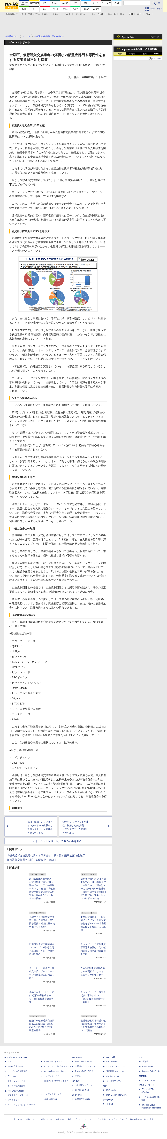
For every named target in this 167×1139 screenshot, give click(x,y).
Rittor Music (77, 1057)
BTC (122, 14)
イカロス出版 (109, 1057)
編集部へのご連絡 (63, 1119)
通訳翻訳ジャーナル (115, 1071)
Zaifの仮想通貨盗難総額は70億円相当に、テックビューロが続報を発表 (93, 971)
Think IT (11, 1061)
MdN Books (111, 1090)
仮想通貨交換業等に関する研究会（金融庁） (33, 859)
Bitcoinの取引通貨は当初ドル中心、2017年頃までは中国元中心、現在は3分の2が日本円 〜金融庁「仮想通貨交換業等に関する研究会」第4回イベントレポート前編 (93, 888)
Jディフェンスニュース (116, 1066)
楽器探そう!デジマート (85, 1066)
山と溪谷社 (77, 1081)
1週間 (144, 54)
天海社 (145, 1061)
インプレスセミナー (52, 1076)
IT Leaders (12, 1076)
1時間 (119, 54)
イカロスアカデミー (115, 1081)
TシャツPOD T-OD (84, 1071)
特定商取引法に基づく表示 (141, 1119)
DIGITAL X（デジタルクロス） (57, 1081)
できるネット (13, 1100)
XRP (139, 14)
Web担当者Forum (15, 1066)
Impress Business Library (55, 1071)
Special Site (127, 37)
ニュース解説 (97, 14)
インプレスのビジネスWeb (16, 1057)
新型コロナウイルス (15, 14)
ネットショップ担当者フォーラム (58, 1066)
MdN (105, 1086)
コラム (55, 14)
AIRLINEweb (112, 1061)
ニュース (112, 14)
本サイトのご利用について (25, 1119)
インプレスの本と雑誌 (14, 1091)
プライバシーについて (84, 1119)
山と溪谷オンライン (84, 1085)
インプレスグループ (118, 1119)
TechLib (109, 1104)
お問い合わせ (46, 1119)
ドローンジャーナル (16, 1081)
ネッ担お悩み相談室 (16, 1086)
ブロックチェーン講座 (38, 14)
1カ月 (156, 54)
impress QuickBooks (151, 1071)
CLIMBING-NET (82, 1090)
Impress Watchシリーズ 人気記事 (139, 49)
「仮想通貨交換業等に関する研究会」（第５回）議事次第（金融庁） (47, 855)
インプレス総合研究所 (17, 1071)
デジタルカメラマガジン (18, 1095)
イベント (67, 14)
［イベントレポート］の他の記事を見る (58, 841)
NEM (148, 14)
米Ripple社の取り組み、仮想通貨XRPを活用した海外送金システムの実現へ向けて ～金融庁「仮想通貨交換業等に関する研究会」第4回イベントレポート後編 (42, 888)
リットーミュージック (85, 1061)
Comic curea (147, 1066)
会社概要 (102, 1119)
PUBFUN (143, 1076)
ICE (140, 1057)
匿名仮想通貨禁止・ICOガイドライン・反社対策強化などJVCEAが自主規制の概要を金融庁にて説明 (93, 923)
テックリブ (108, 1100)
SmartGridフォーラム (53, 1061)
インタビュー (81, 14)
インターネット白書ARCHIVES (21, 1105)
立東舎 (78, 1076)
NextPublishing (50, 1099)
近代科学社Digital (82, 1099)
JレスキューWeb (113, 1076)
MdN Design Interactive (116, 1095)
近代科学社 (77, 1095)
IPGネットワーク (146, 1085)
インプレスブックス (52, 1094)
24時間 (132, 54)
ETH (131, 14)
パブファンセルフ (150, 1080)
